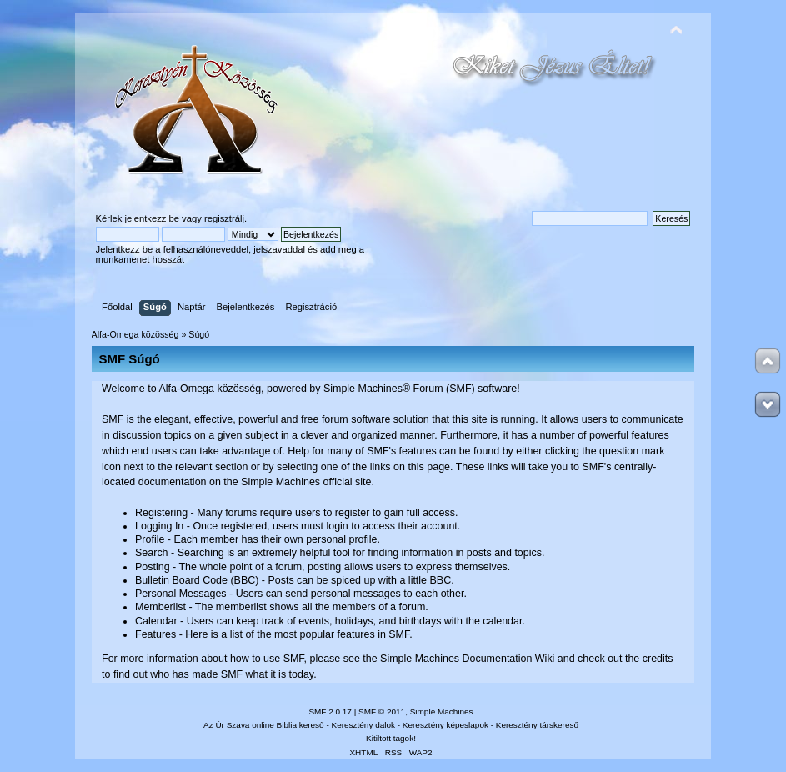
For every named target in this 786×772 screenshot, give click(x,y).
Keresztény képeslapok (445, 724)
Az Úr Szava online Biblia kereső (263, 724)
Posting (152, 567)
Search (151, 553)
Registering (161, 513)
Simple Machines (441, 711)
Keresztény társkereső (537, 724)
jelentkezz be (152, 218)
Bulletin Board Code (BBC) (196, 580)
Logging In (159, 526)
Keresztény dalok (363, 724)
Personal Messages (181, 593)
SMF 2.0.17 (330, 711)
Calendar (156, 621)
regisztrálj (224, 218)
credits (658, 658)
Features (155, 634)
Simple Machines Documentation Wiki (467, 658)
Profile (149, 539)
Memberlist (160, 607)
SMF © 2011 (381, 711)
